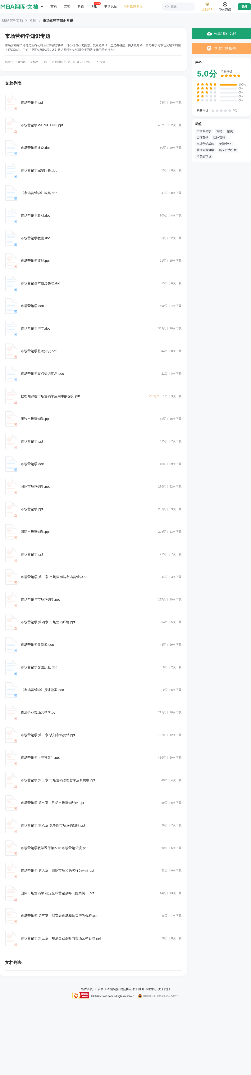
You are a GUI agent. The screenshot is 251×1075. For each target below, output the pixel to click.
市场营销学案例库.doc (37, 644)
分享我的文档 (221, 33)
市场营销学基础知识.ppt (38, 351)
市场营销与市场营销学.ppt (40, 599)
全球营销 (202, 137)
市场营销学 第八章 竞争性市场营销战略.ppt (53, 825)
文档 (67, 6)
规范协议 (126, 989)
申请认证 (110, 6)
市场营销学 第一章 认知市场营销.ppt (48, 735)
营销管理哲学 (205, 150)
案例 (230, 131)
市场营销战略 (205, 143)
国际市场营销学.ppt (35, 486)
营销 (32, 20)
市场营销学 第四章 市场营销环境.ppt (48, 622)
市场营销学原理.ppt (35, 260)
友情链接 (113, 989)
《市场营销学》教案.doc (39, 193)
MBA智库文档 (12, 20)
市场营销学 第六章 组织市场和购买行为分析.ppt (57, 870)
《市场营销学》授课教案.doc (42, 690)
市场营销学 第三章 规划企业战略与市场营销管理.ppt (61, 938)
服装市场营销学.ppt (35, 419)
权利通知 (139, 989)
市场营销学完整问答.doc (39, 170)
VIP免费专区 (133, 6)
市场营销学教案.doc (35, 238)
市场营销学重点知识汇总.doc (42, 373)
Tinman (21, 62)
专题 (80, 6)
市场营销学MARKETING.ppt (42, 125)
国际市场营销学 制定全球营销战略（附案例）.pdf (57, 893)
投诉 (100, 62)
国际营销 (219, 137)
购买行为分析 (228, 150)
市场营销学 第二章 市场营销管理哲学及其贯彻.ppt (58, 780)
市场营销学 (204, 131)
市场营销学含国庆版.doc (39, 667)
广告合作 (100, 989)
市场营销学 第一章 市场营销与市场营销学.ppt (54, 577)
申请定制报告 (221, 48)
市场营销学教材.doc (35, 215)
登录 (244, 6)
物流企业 (225, 143)
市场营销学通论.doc (35, 148)
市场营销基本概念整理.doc (40, 283)
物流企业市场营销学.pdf (38, 712)
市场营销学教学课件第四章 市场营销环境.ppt (54, 848)
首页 (53, 6)
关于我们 (164, 989)
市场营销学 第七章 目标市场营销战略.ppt (52, 803)
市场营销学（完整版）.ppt (40, 757)
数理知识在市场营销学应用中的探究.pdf (50, 396)
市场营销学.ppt (32, 102)
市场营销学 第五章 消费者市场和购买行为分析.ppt (59, 916)
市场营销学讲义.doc (35, 328)
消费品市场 (204, 156)
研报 (94, 6)
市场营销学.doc (32, 306)
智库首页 (87, 989)
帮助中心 (151, 989)
